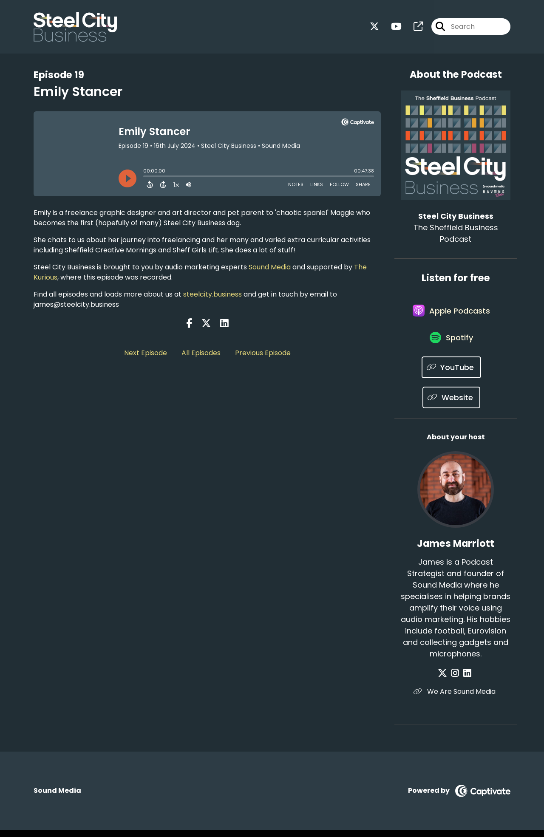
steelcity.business (212, 294)
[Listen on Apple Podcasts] (451, 314)
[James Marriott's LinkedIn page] (466, 680)
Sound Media (270, 267)
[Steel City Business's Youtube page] (391, 27)
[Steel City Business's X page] (374, 27)
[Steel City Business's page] (413, 27)
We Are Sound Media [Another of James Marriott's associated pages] (456, 698)
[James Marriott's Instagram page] (456, 680)
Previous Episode (263, 353)
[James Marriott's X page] (445, 680)
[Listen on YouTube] (452, 374)
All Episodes (201, 353)
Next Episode (145, 353)
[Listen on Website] (451, 404)
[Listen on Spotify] (451, 344)
